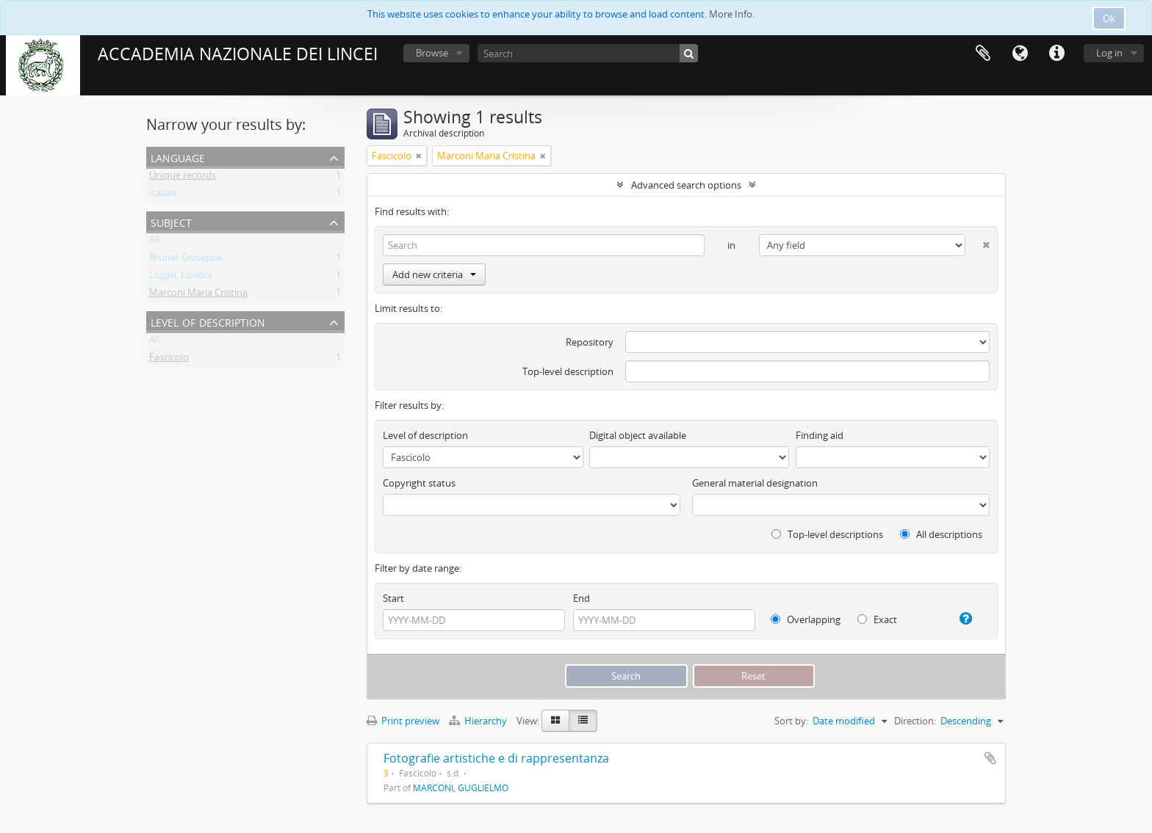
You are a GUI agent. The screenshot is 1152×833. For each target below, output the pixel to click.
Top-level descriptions (827, 534)
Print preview (403, 720)
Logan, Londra (180, 277)
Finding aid (819, 435)
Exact (877, 619)
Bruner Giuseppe (186, 259)
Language (1019, 53)
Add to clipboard (990, 758)
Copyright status (419, 483)
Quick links (1056, 53)
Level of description (208, 321)
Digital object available (637, 435)
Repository (589, 342)
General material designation (755, 483)
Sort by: (791, 720)
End (581, 598)
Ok (1109, 18)
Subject (171, 221)
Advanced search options (686, 185)
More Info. (732, 14)
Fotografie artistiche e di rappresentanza (496, 758)
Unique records (182, 177)
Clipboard (983, 53)
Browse (432, 52)
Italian (162, 195)
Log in (1109, 52)
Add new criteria (434, 274)
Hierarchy (479, 720)
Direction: (915, 720)
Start (393, 598)
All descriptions (941, 534)
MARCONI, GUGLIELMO (460, 787)
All (154, 242)
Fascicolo (169, 359)
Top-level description (567, 371)
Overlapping (805, 619)
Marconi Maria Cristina (198, 295)
